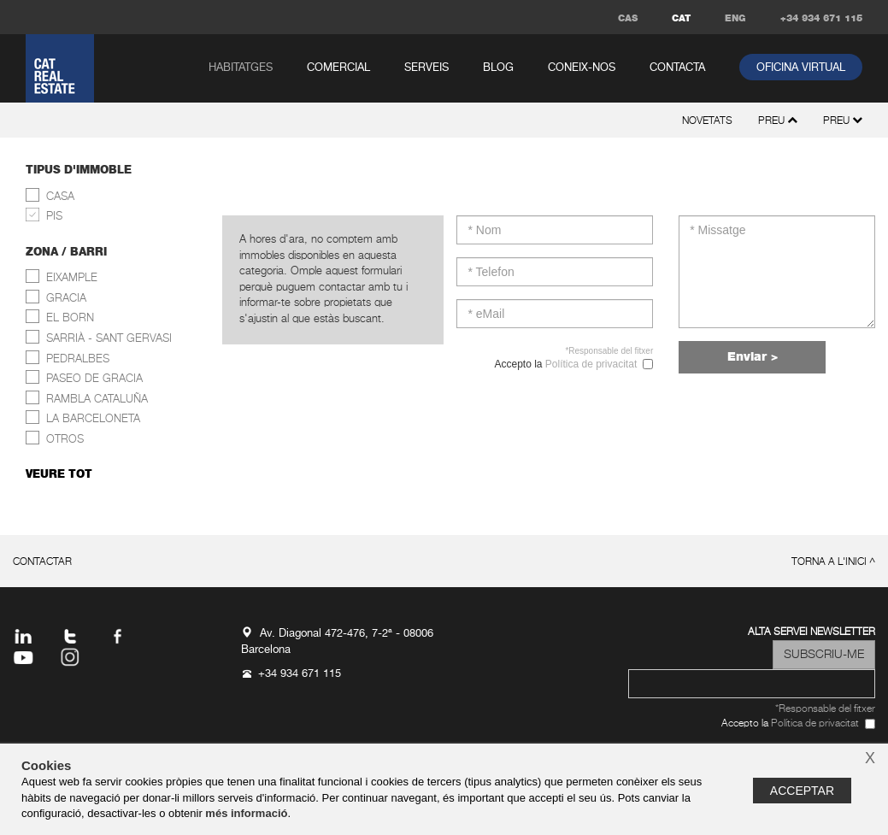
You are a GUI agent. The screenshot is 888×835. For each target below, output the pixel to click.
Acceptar (802, 790)
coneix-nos (581, 68)
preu (842, 121)
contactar (42, 562)
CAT (681, 18)
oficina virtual (800, 68)
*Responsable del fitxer (609, 351)
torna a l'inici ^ (833, 562)
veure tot (59, 474)
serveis (426, 68)
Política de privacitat (591, 364)
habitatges (241, 68)
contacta (677, 68)
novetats (707, 121)
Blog (498, 68)
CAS (628, 18)
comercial (338, 68)
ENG (735, 18)
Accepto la (564, 364)
